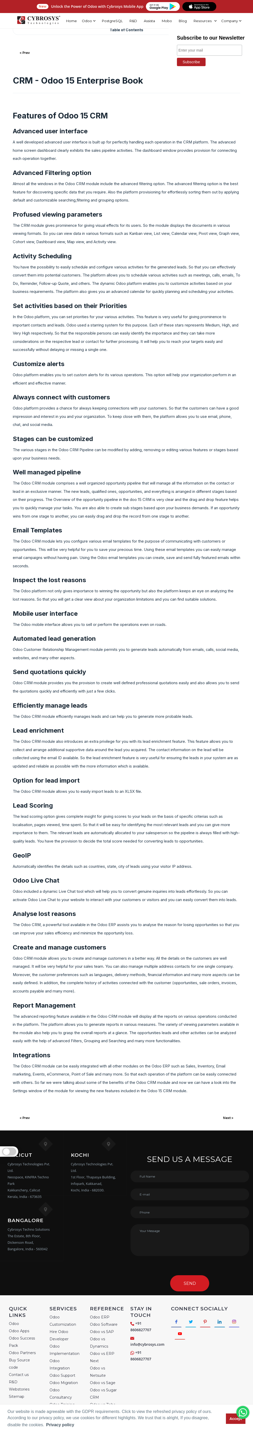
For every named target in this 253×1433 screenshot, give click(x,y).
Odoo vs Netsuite (98, 1372)
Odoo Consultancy (61, 1394)
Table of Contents (126, 30)
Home (68, 21)
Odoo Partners (22, 1352)
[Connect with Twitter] (193, 1322)
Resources (199, 21)
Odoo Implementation (64, 1350)
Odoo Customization (63, 1321)
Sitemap (16, 1396)
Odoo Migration (64, 1382)
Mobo (163, 21)
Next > (228, 1118)
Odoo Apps (19, 1331)
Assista (145, 21)
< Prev (25, 53)
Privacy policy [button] (60, 1425)
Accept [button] (236, 1419)
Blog (179, 21)
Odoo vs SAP (102, 1331)
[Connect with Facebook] (177, 1322)
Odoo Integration (60, 1365)
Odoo (14, 1323)
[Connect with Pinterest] (209, 1322)
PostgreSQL (108, 21)
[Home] (37, 20)
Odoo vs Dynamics (99, 1343)
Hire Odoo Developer (59, 1335)
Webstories (19, 1389)
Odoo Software (104, 1324)
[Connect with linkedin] (225, 1322)
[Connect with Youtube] (196, 1335)
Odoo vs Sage (102, 1382)
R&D (129, 21)
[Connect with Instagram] (181, 1335)
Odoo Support (62, 1375)
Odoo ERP (99, 1317)
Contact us (19, 1374)
